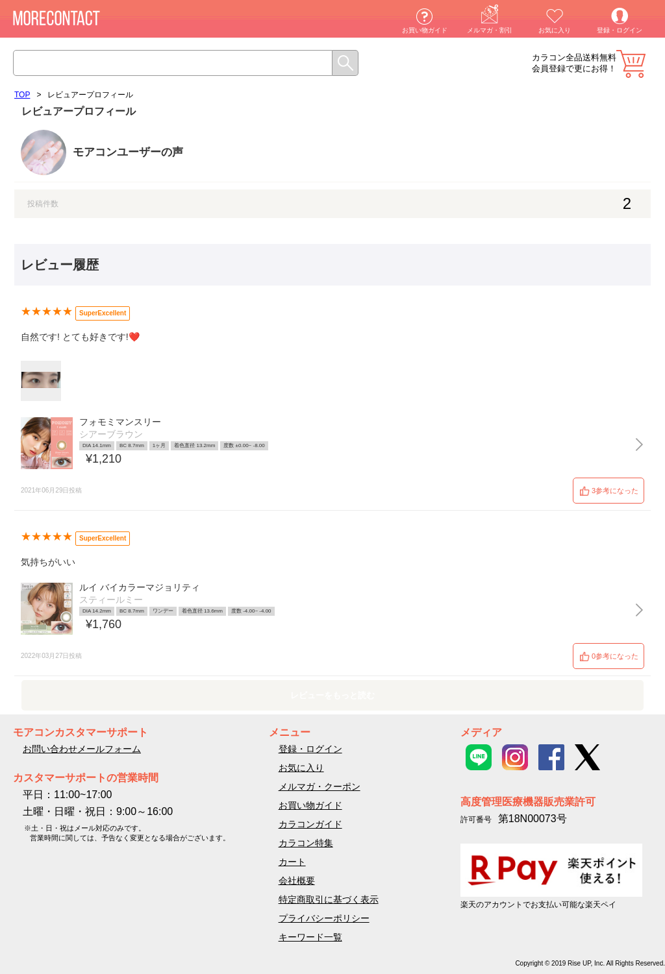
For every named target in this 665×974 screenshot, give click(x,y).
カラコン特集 (306, 843)
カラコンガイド (310, 824)
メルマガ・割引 (489, 30)
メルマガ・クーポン (319, 786)
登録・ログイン (619, 30)
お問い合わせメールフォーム (82, 749)
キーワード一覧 (310, 937)
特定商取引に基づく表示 (329, 899)
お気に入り (554, 30)
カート (631, 64)
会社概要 (297, 880)
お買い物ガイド (424, 30)
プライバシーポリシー (324, 918)
